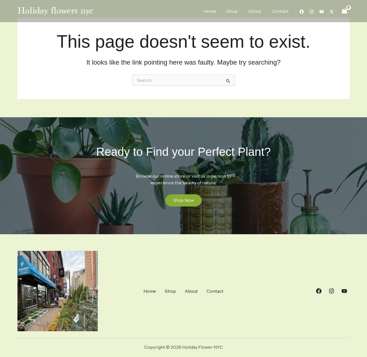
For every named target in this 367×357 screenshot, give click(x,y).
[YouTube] (321, 11)
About (257, 11)
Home (215, 11)
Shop (236, 11)
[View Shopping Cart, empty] (344, 11)
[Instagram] (311, 11)
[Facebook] (301, 11)
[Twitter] (331, 11)
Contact (281, 11)
